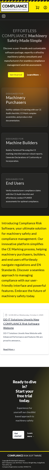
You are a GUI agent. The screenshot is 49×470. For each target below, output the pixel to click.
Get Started (16, 74)
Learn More (34, 74)
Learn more (30, 434)
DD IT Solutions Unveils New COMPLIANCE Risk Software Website (21, 323)
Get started (17, 434)
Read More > (9, 349)
